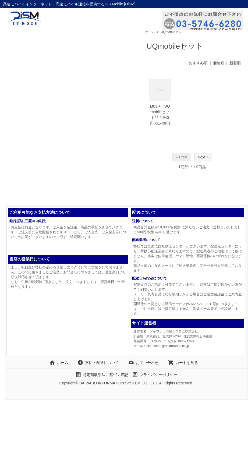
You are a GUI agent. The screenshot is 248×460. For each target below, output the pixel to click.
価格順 (218, 63)
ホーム (150, 32)
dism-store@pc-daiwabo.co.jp (167, 346)
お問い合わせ (143, 362)
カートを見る (183, 362)
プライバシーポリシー (154, 375)
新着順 (235, 63)
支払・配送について (98, 362)
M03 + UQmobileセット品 (160, 112)
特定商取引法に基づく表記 (101, 375)
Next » (203, 157)
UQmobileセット (173, 32)
